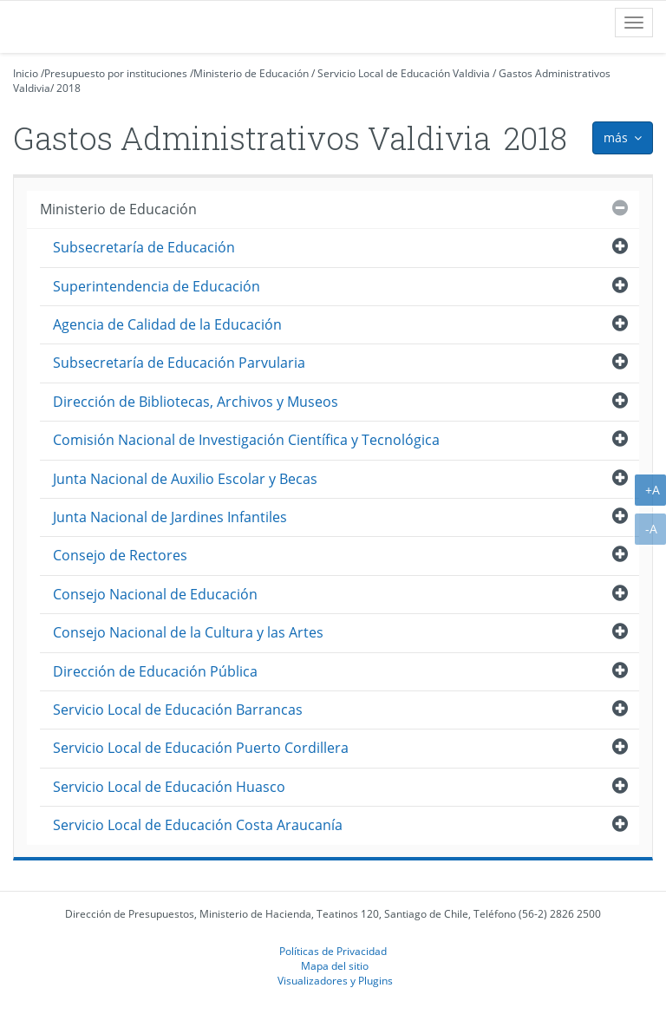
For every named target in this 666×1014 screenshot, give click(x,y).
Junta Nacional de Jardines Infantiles (170, 517)
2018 (68, 88)
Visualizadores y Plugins (335, 980)
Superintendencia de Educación (156, 286)
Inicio (25, 73)
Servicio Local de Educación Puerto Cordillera (201, 747)
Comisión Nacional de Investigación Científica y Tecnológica (246, 439)
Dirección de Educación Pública (155, 671)
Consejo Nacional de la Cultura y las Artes (188, 632)
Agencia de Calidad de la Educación (167, 324)
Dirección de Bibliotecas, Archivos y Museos (195, 401)
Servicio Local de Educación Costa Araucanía (198, 824)
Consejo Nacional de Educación (155, 594)
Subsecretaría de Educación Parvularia (179, 362)
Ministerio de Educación (251, 73)
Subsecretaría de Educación (144, 247)
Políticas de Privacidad (333, 951)
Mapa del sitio (335, 965)
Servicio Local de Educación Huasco (169, 786)
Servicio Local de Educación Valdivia (403, 73)
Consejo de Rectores (120, 555)
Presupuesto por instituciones (115, 73)
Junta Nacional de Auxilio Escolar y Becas (185, 478)
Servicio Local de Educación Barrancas (178, 709)
